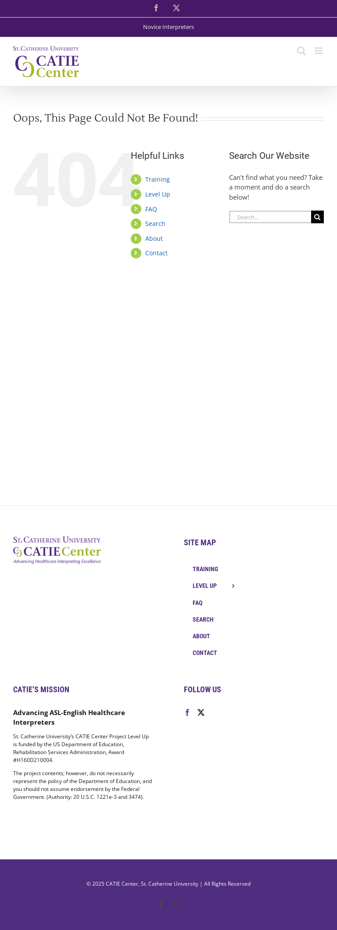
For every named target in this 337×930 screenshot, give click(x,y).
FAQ (151, 209)
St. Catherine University (169, 883)
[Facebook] (187, 712)
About (154, 238)
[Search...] (270, 217)
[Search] (317, 217)
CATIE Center (122, 883)
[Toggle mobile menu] (319, 50)
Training (157, 179)
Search (155, 223)
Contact (156, 253)
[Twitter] (200, 712)
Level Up (157, 194)
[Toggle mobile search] (301, 50)
